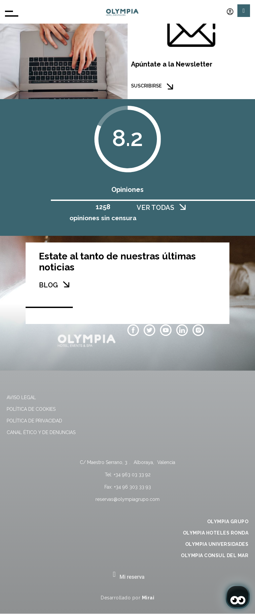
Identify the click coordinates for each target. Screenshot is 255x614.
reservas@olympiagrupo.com (127, 499)
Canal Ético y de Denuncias (41, 432)
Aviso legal (21, 397)
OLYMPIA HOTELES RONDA (216, 533)
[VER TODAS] (182, 207)
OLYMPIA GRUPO (228, 521)
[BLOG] (66, 284)
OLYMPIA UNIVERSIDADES (217, 544)
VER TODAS (155, 208)
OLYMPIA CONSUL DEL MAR (214, 555)
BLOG (48, 285)
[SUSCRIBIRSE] (170, 86)
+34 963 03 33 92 (132, 474)
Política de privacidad (34, 420)
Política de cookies (31, 409)
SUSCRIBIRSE (146, 85)
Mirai (148, 597)
